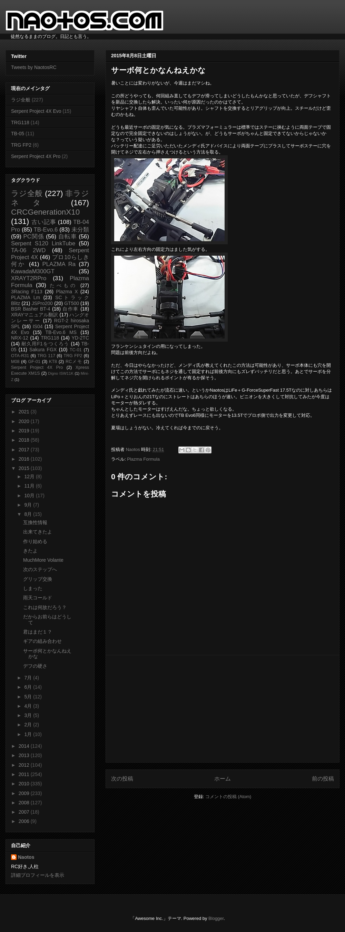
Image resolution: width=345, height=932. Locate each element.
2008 (25, 802)
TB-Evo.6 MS (61, 332)
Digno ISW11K (60, 373)
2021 (25, 411)
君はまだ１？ (37, 632)
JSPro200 (42, 303)
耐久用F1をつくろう (45, 343)
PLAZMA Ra (59, 264)
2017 (25, 449)
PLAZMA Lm (25, 297)
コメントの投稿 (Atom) (228, 796)
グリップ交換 (37, 579)
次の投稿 (122, 779)
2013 (25, 755)
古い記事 (43, 222)
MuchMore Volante (43, 560)
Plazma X (67, 291)
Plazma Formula (143, 459)
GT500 (71, 303)
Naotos (26, 857)
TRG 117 (46, 355)
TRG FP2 (21, 145)
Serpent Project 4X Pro (35, 156)
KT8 (53, 361)
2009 (25, 793)
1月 (28, 734)
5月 (28, 696)
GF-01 (34, 361)
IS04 (38, 326)
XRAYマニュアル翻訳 (34, 314)
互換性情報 (35, 522)
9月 (28, 505)
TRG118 (20, 122)
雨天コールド (37, 597)
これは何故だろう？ (45, 607)
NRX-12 (19, 338)
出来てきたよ (37, 531)
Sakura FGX (43, 349)
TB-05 (17, 133)
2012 (25, 765)
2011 (25, 774)
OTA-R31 (20, 355)
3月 (28, 715)
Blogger (216, 918)
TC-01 (76, 349)
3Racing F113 (26, 291)
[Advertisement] (222, 708)
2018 (25, 440)
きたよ (30, 550)
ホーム (222, 779)
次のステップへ (40, 569)
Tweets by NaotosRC (34, 67)
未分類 (80, 229)
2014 (25, 746)
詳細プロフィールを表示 (37, 875)
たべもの (63, 285)
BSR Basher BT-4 (30, 309)
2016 (25, 459)
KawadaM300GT (33, 271)
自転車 (67, 236)
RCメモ (74, 361)
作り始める (35, 541)
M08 (15, 361)
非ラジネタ (50, 198)
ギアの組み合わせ (42, 641)
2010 (25, 783)
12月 (30, 476)
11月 (30, 486)
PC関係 (33, 236)
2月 (28, 724)
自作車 (70, 309)
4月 (28, 706)
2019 (25, 430)
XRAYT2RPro (28, 278)
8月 (28, 514)
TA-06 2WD (28, 250)
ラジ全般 (20, 99)
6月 (28, 687)
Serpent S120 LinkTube (43, 243)
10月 (30, 495)
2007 (25, 812)
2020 (25, 421)
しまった (32, 588)
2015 (25, 468)
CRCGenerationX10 (45, 212)
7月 (28, 677)
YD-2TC (80, 338)
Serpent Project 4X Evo (36, 111)
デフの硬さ (35, 666)
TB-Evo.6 (46, 229)
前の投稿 (323, 779)
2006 (25, 821)
